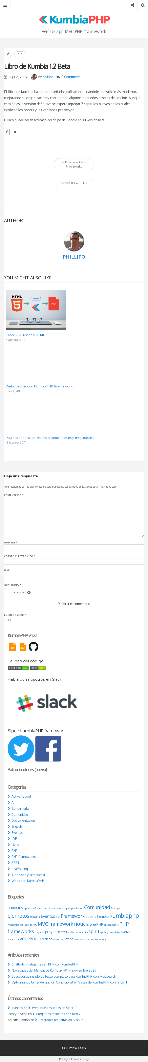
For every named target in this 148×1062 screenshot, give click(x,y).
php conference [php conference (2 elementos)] (111, 924)
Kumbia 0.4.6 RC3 (74, 183)
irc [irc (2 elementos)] (95, 917)
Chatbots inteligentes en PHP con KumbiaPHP (45, 964)
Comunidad (20, 815)
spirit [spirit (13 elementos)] (94, 931)
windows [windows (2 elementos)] (78, 939)
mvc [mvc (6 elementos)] (33, 924)
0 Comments (70, 77)
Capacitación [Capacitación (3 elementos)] (75, 908)
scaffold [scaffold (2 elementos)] (71, 932)
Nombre (11, 542)
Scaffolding (20, 869)
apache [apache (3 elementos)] (28, 908)
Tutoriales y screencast (28, 875)
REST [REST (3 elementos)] (64, 932)
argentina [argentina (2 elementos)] (42, 908)
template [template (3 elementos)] (114, 932)
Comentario (14, 495)
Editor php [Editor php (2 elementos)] (116, 908)
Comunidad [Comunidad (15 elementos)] (97, 907)
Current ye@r (15, 615)
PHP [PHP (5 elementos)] (100, 924)
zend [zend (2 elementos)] (104, 939)
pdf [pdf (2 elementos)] (94, 924)
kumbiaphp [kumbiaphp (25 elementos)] (124, 915)
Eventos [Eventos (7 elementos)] (48, 916)
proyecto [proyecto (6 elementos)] (52, 931)
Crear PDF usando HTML (25, 335)
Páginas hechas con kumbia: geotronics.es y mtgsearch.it (50, 438)
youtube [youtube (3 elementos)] (96, 939)
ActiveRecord (21, 796)
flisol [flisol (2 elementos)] (58, 917)
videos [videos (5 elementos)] (47, 939)
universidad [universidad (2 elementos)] (13, 939)
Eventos (17, 833)
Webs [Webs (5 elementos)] (69, 939)
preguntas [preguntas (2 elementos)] (39, 932)
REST (15, 863)
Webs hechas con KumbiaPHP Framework (39, 386)
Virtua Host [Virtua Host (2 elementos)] (58, 939)
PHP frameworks (24, 857)
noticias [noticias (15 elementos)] (83, 923)
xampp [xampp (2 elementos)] (86, 939)
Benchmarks (20, 808)
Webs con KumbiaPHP (28, 881)
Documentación (23, 820)
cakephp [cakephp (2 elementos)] (63, 908)
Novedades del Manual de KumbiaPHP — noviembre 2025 (54, 970)
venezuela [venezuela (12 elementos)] (30, 938)
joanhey (17, 1008)
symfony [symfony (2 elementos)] (104, 932)
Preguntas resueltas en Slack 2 (54, 1008)
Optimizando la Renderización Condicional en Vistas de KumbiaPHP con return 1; (70, 982)
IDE (14, 839)
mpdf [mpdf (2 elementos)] (26, 924)
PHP (20, 54)
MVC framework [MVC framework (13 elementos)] (55, 924)
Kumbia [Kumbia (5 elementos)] (103, 916)
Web (7, 570)
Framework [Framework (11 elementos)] (73, 916)
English (17, 826)
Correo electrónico (19, 556)
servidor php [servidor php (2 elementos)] (82, 932)
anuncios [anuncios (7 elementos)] (15, 907)
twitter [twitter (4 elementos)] (125, 932)
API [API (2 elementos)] (35, 908)
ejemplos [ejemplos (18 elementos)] (18, 915)
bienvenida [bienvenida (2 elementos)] (53, 908)
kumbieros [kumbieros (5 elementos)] (16, 924)
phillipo (48, 77)
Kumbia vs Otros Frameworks (74, 164)
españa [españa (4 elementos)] (35, 917)
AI (13, 802)
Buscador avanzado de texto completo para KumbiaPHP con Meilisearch (64, 976)
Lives (15, 845)
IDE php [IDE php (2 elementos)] (89, 917)
